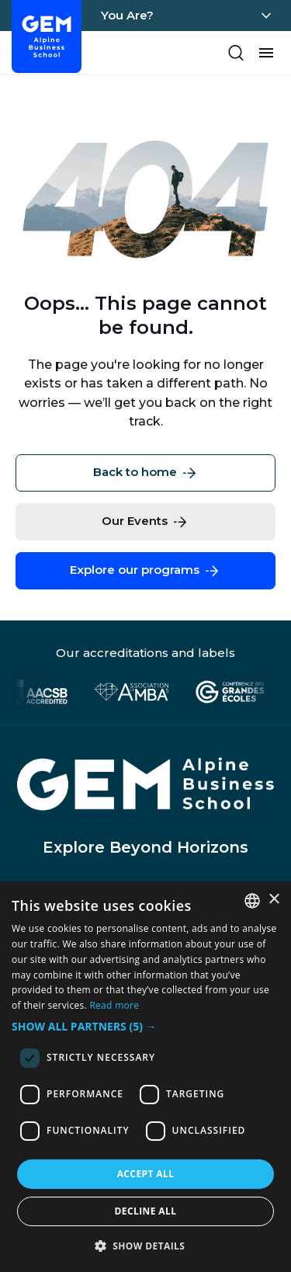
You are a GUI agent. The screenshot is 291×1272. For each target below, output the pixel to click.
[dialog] (145, 1076)
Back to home (146, 473)
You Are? (127, 15)
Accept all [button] (146, 1173)
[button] (145, 1027)
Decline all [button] (146, 1211)
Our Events (145, 522)
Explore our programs (145, 570)
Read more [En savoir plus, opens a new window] (114, 1005)
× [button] (273, 899)
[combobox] (252, 901)
